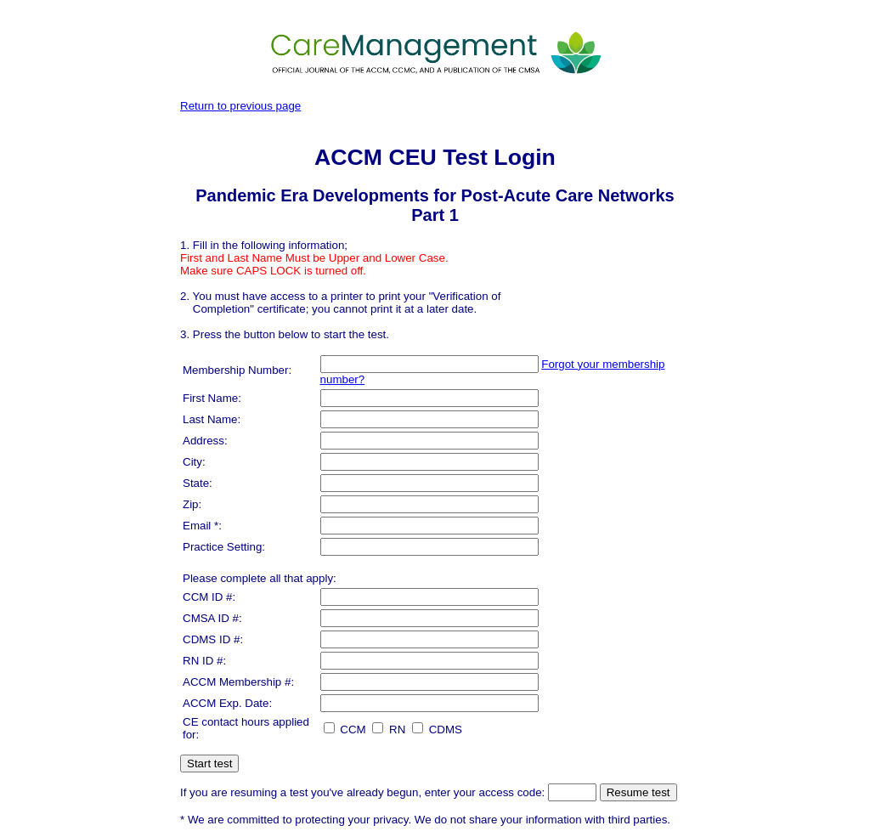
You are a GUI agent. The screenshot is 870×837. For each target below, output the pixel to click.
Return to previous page (240, 105)
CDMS (437, 729)
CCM (345, 729)
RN (388, 729)
